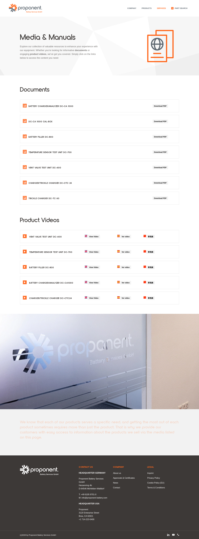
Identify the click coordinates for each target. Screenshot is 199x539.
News (115, 483)
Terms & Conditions (156, 488)
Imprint (150, 473)
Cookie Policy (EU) (155, 483)
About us (117, 473)
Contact (116, 488)
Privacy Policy (153, 478)
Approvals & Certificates (124, 478)
